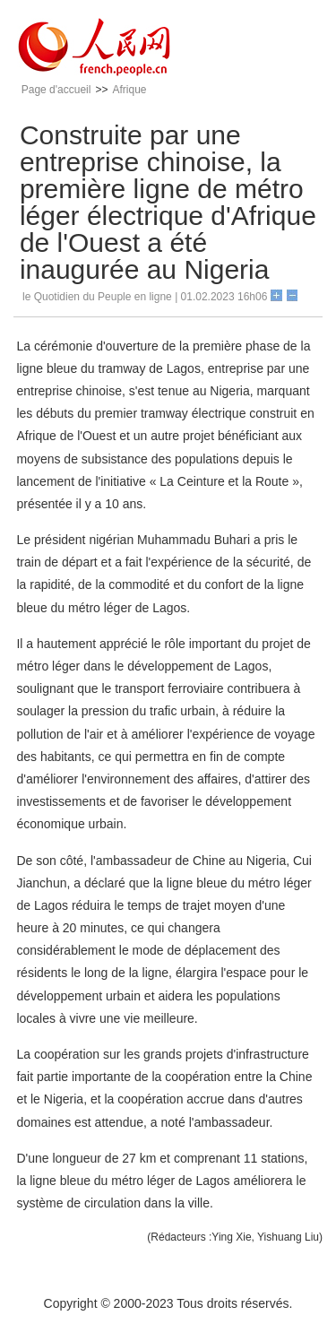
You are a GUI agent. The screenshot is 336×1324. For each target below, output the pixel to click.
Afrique (129, 89)
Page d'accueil (56, 89)
